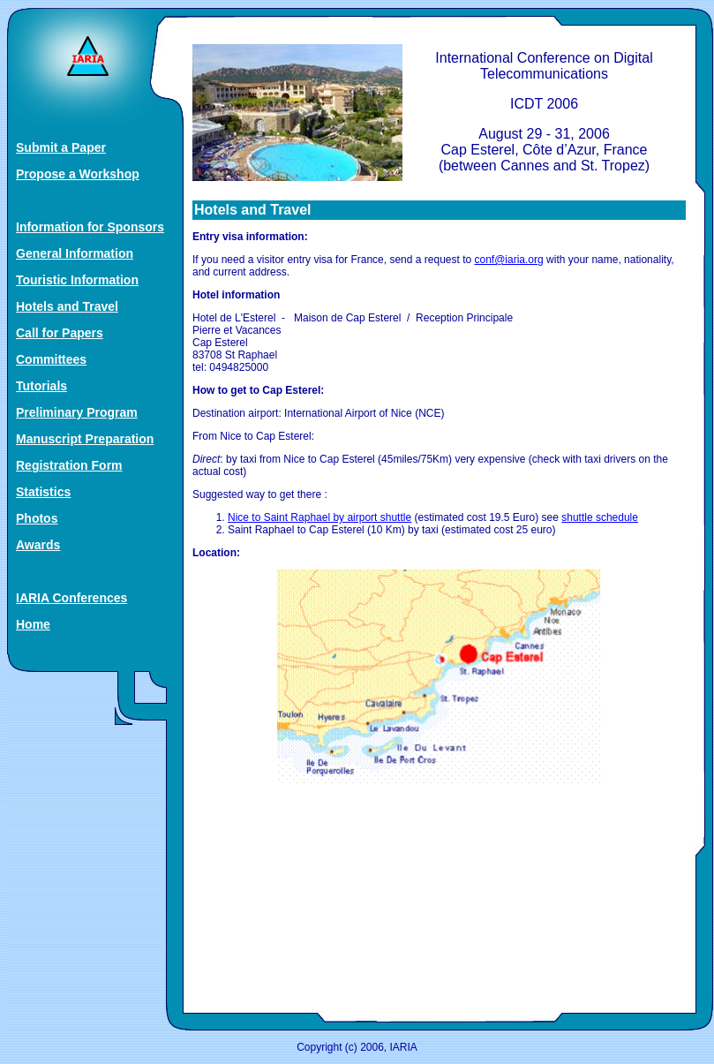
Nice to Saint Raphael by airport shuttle (319, 517)
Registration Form (69, 465)
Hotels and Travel (67, 306)
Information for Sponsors (90, 227)
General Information (74, 253)
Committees (51, 359)
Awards (38, 545)
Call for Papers (59, 333)
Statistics (43, 492)
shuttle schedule (599, 517)
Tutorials (41, 386)
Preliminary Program (77, 412)
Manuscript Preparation (85, 439)
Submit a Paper (61, 147)
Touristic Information (77, 280)
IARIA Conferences (71, 598)
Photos (36, 518)
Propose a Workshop (77, 174)
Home (33, 624)
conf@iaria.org (509, 259)
